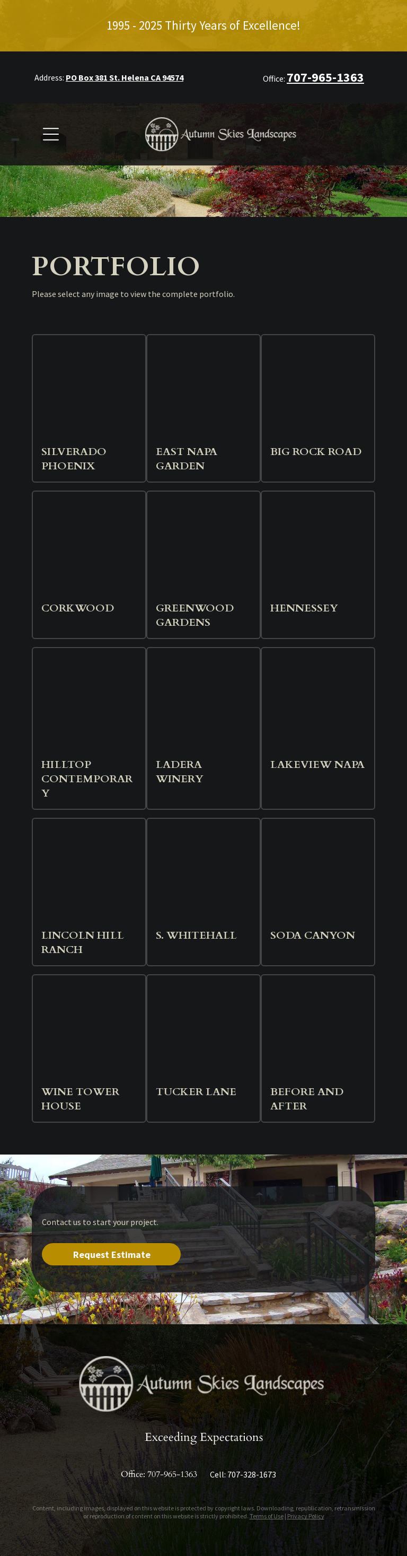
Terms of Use (267, 1516)
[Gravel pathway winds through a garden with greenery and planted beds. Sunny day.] (203, 391)
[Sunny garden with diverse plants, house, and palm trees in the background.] (203, 548)
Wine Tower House (80, 1099)
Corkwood (77, 608)
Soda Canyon (312, 935)
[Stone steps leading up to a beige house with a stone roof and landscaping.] (318, 391)
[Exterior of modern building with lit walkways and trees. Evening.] (203, 875)
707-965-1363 (172, 1474)
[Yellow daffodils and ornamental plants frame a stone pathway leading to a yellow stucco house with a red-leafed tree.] (203, 1031)
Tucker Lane (196, 1092)
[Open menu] (51, 134)
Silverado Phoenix (74, 458)
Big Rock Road (315, 451)
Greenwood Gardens (195, 615)
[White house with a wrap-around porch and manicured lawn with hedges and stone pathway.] (318, 1031)
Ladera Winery (180, 771)
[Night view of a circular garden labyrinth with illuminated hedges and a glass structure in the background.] (89, 548)
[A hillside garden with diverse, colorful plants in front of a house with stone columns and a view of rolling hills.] (318, 875)
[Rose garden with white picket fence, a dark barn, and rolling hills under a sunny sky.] (89, 875)
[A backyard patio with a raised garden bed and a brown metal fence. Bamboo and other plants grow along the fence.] (318, 704)
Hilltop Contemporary (86, 778)
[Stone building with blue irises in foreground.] (203, 704)
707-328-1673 (251, 1474)
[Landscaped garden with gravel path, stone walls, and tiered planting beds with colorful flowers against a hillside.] (89, 704)
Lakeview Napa (317, 764)
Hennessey (304, 608)
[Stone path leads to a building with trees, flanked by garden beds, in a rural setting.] (318, 548)
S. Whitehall (196, 935)
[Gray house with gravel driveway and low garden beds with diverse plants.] (89, 1031)
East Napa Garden (186, 458)
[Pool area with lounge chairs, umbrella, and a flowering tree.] (89, 391)
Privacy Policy (305, 1516)
